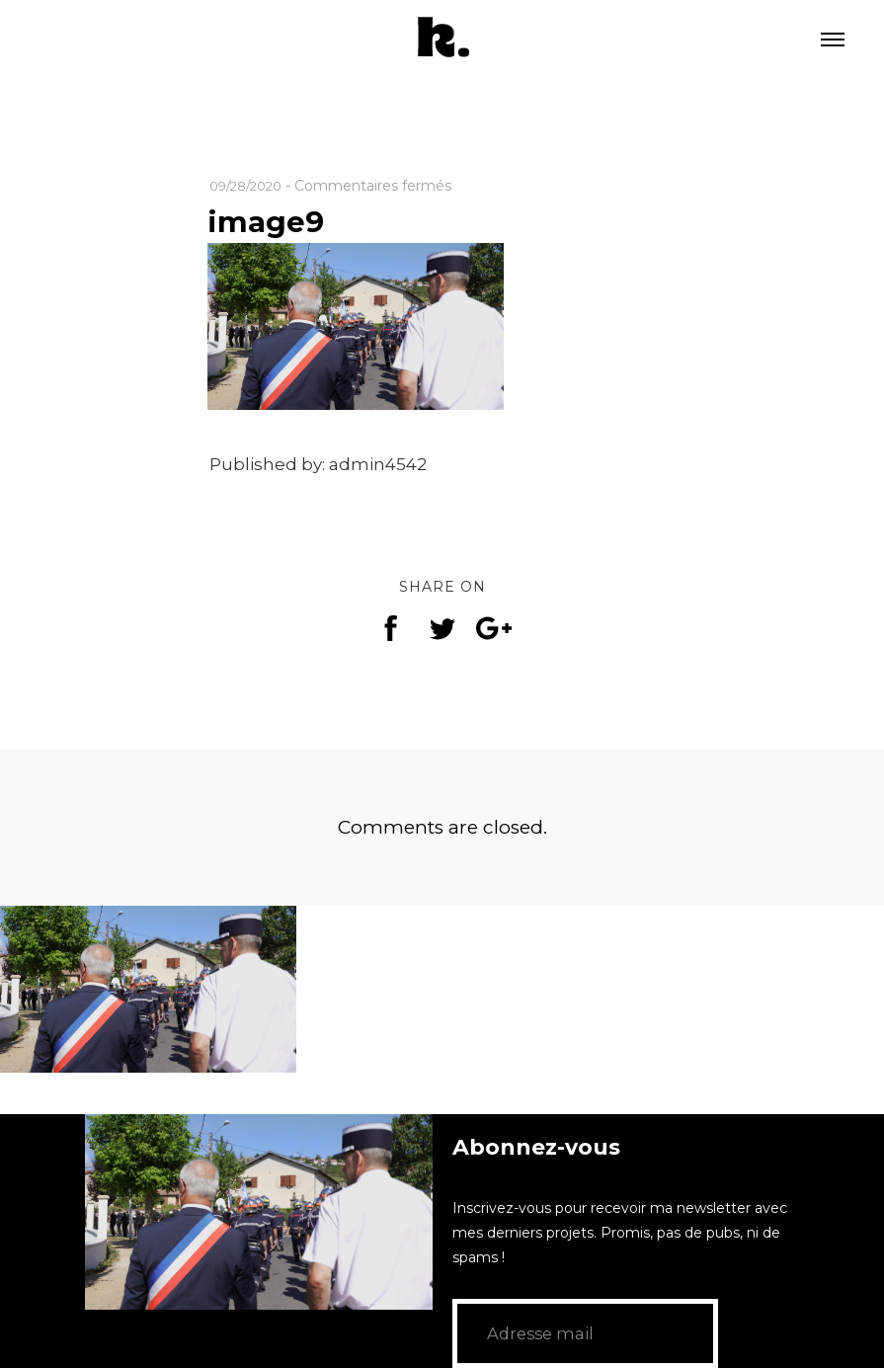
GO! (728, 1333)
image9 (270, 220)
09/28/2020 (250, 186)
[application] (259, 1212)
